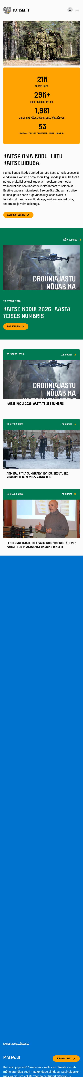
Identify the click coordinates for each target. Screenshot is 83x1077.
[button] (77, 10)
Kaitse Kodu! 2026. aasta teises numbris (35, 404)
